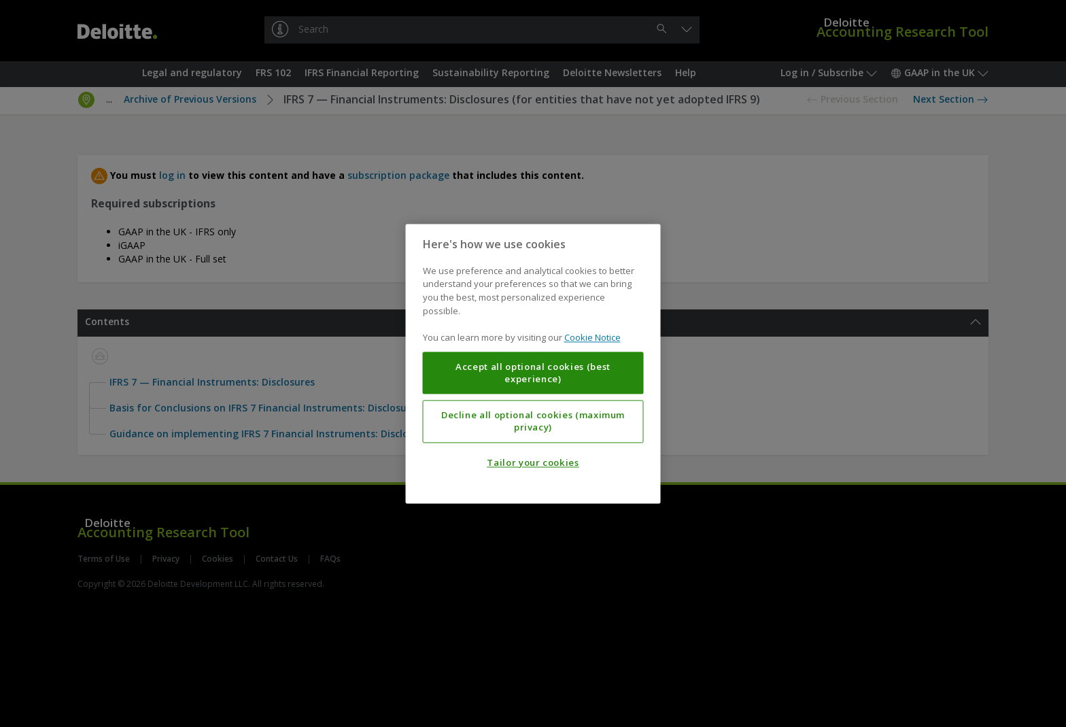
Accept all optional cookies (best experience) (533, 372)
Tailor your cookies (533, 462)
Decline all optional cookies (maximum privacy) (533, 421)
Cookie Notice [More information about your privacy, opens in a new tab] (592, 337)
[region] (533, 363)
